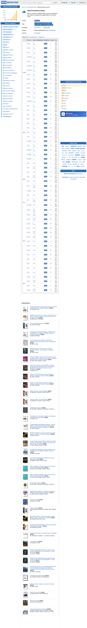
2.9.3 (28, 127)
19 (51, 219)
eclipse (77, 153)
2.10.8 (28, 48)
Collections (6, 103)
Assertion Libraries (8, 96)
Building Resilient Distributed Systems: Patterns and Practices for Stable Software (43, 307)
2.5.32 (28, 276)
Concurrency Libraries (8, 70)
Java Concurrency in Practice (38, 609)
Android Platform (7, 67)
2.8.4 (28, 172)
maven (68, 159)
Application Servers (8, 114)
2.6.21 (28, 210)
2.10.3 (28, 83)
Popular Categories (10, 23)
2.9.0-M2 (29, 154)
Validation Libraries (8, 101)
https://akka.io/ (37, 27)
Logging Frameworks (8, 34)
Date (56, 40)
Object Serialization (8, 93)
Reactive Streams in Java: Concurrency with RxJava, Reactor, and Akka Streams (42, 433)
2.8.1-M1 (29, 190)
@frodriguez (79, 173)
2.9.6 (28, 114)
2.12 (34, 168)
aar (63, 146)
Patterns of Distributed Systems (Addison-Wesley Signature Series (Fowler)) (42, 375)
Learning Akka (34, 541)
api (84, 146)
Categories (64, 2)
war (75, 166)
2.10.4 (28, 79)
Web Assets (6, 47)
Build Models (6, 111)
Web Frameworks (7, 65)
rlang (80, 162)
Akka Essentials (34, 600)
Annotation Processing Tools (10, 108)
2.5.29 (28, 281)
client (69, 150)
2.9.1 (28, 136)
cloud (79, 150)
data (66, 153)
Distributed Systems (35, 407)
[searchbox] (36, 2)
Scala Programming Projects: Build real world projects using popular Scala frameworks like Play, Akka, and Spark (43, 442)
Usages (52, 40)
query (50, 23)
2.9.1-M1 (29, 141)
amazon (67, 146)
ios (70, 157)
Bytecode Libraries (8, 98)
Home (23, 7)
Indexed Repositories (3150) (73, 82)
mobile (74, 159)
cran (63, 153)
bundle (64, 151)
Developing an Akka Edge (37, 575)
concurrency (44, 25)
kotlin (83, 157)
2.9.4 (28, 123)
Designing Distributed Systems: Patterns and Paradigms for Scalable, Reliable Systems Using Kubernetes (42, 333)
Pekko (80, 177)
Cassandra (73, 179)
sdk (83, 162)
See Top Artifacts (51, 30)
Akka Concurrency (35, 592)
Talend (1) (41, 37)
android (74, 146)
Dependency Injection (8, 60)
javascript (74, 157)
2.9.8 (28, 105)
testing (64, 166)
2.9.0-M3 (29, 150)
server (65, 164)
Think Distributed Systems (37, 323)
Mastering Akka (34, 499)
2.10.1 (28, 92)
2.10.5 (28, 74)
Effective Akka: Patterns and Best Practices (42, 584)
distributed (37, 25)
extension (65, 155)
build (73, 148)
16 (51, 236)
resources (74, 162)
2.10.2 (28, 88)
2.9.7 (28, 110)
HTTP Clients (6, 52)
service (70, 164)
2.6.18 (28, 223)
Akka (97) (25, 37)
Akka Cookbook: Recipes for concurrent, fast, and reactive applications (43, 467)
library (63, 159)
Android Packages (7, 29)
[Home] (10, 3)
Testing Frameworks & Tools (10, 26)
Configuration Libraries (9, 80)
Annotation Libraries (8, 50)
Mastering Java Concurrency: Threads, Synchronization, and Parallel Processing (41, 349)
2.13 (34, 44)
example (82, 153)
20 (51, 228)
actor (36, 23)
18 (51, 74)
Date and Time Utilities (9, 91)
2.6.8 (28, 259)
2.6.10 (28, 250)
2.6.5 (28, 263)
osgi (63, 162)
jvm (79, 157)
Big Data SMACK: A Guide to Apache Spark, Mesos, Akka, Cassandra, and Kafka (42, 517)
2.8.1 (28, 185)
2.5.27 (28, 285)
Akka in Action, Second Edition (38, 391)
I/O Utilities (6, 78)
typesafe (51, 25)
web (78, 166)
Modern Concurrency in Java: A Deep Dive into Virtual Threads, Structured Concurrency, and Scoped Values (43, 316)
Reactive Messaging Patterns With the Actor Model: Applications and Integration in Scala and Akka (42, 559)
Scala (70, 177)
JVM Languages (7, 32)
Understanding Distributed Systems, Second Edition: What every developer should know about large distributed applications (42, 426)
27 (51, 250)
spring (75, 164)
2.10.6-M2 (29, 65)
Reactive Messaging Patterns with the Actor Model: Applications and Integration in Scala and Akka (42, 551)
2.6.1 (28, 272)
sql (79, 164)
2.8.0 (28, 195)
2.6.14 (28, 237)
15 (51, 127)
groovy (64, 157)
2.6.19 (28, 219)
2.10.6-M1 (29, 70)
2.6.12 (28, 245)
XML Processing (7, 62)
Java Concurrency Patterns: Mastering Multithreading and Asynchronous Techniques (43, 340)
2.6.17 (28, 228)
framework (71, 155)
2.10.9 (28, 43)
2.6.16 (28, 232)
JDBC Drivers (6, 85)
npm (84, 159)
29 (51, 232)
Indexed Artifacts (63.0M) (10, 6)
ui (72, 166)
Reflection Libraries (8, 88)
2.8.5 (28, 167)
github (77, 155)
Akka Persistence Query (36, 10)
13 (51, 83)
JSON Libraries (7, 39)
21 (51, 290)
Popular (73, 2)
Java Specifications (8, 37)
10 (51, 158)
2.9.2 (28, 132)
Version (28, 40)
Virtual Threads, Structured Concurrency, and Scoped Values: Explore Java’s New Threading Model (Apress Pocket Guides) (43, 358)
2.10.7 (28, 52)
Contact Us (82, 2)
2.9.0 (28, 145)
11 (51, 114)
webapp (83, 166)
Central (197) (33, 37)
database (71, 153)
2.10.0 (28, 96)
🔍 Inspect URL (46, 27)
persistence (41, 23)
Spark (77, 177)
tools (69, 166)
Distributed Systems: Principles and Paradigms (43, 533)
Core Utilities (6, 42)
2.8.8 (28, 163)
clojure (74, 150)
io (67, 157)
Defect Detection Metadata (10, 73)
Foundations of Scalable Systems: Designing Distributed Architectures (42, 416)
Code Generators (7, 75)
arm (63, 148)
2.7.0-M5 (29, 205)
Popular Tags (73, 143)
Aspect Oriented (7, 106)
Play (74, 177)
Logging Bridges (7, 57)
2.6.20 (28, 214)
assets (68, 148)
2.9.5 (28, 119)
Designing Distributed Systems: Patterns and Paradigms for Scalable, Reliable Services (42, 450)
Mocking (5, 44)
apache (80, 146)
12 (51, 136)
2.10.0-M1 (29, 101)
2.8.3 (28, 176)
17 (51, 200)
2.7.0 (28, 200)
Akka (45, 43)
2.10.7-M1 (29, 57)
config (82, 150)
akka (47, 23)
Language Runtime (8, 55)
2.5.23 (28, 290)
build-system (80, 148)
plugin (68, 162)
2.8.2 (28, 181)
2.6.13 (28, 241)
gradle (83, 155)
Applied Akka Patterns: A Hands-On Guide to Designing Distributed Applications (42, 492)
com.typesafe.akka (31, 7)
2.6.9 (28, 254)
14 (51, 79)
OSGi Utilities (6, 83)
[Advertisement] (73, 130)
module (80, 159)
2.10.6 (28, 61)
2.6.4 (28, 268)
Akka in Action (34, 508)
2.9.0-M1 (29, 158)
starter (82, 164)
